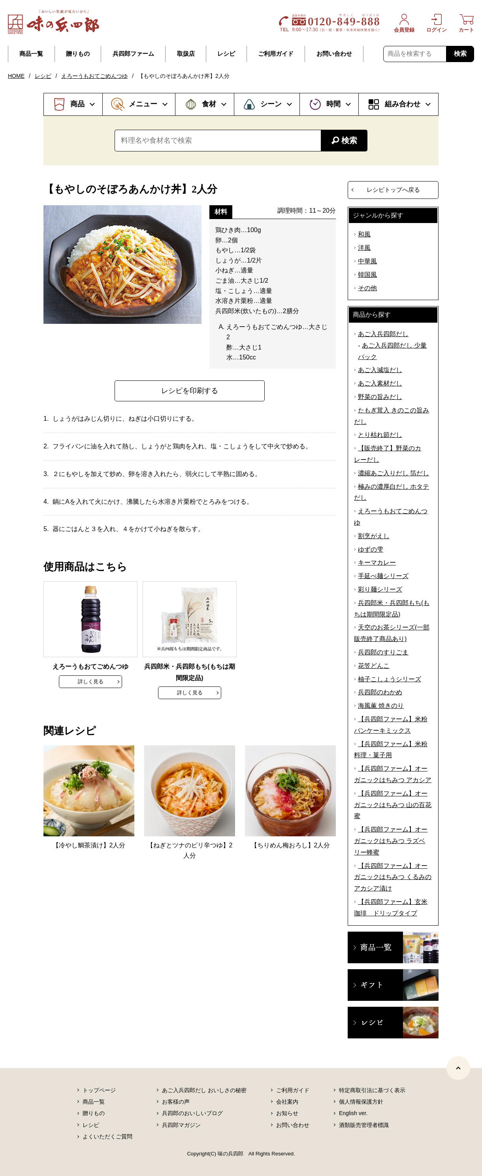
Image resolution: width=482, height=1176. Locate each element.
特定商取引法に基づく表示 (372, 1090)
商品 (77, 104)
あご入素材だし (380, 383)
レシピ (226, 54)
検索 (460, 53)
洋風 (364, 247)
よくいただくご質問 (107, 1136)
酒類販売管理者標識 (364, 1125)
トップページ (99, 1090)
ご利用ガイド (276, 54)
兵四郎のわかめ (380, 692)
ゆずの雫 (370, 549)
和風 (364, 234)
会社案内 (287, 1101)
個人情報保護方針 (361, 1101)
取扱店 (186, 54)
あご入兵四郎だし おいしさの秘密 (204, 1090)
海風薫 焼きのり (381, 705)
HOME (16, 76)
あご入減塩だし (380, 370)
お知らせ (287, 1113)
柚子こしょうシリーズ (389, 679)
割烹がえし (374, 536)
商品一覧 (31, 54)
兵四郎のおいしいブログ (192, 1113)
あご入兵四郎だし (383, 334)
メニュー (143, 104)
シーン (271, 104)
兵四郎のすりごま (383, 652)
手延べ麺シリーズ (383, 576)
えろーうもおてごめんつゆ (94, 76)
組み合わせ (402, 104)
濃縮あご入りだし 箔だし (393, 473)
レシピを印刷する (189, 391)
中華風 (367, 261)
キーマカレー (377, 562)
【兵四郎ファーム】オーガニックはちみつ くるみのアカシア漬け (392, 877)
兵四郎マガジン (181, 1125)
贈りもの (78, 54)
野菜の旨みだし (380, 396)
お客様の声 (176, 1101)
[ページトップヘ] (458, 1068)
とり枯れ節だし (380, 434)
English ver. (353, 1113)
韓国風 (367, 274)
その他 (367, 288)
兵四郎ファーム (133, 54)
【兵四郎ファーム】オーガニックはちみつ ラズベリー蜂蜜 (390, 841)
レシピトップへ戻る (393, 189)
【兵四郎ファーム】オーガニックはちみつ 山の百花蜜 (392, 805)
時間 (333, 104)
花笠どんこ (374, 665)
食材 (209, 104)
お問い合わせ (334, 54)
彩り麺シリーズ (380, 589)
